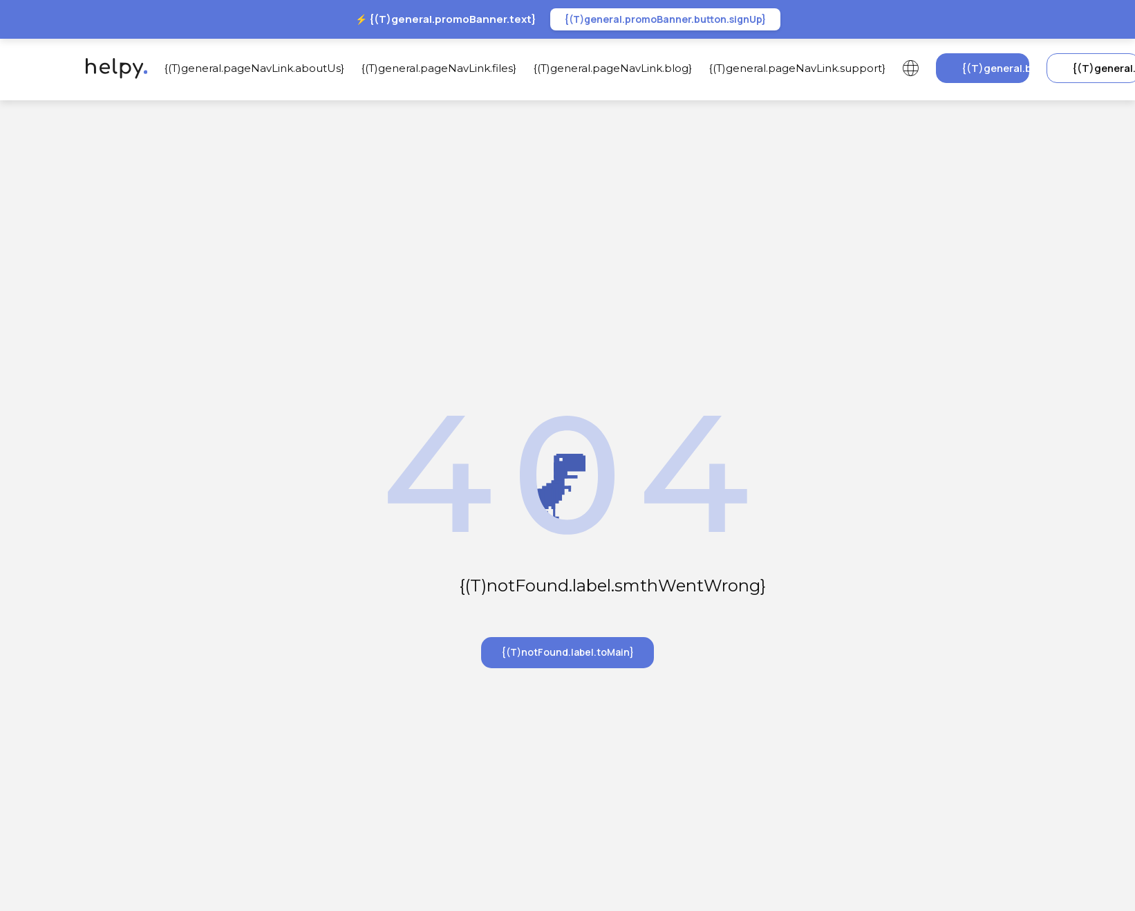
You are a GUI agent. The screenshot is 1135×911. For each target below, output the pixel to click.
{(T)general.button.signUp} (995, 68)
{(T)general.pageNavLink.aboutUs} (254, 68)
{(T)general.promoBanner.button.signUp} (665, 19)
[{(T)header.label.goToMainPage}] (113, 68)
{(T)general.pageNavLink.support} (797, 68)
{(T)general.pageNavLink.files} (439, 68)
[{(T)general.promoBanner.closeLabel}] (1054, 19)
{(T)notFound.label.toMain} (567, 652)
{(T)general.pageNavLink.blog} (613, 68)
